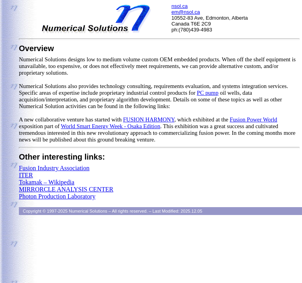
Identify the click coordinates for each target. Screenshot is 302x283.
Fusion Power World (253, 119)
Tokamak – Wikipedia (46, 182)
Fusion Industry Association (54, 168)
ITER (26, 175)
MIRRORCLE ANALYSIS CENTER (66, 189)
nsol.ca (179, 6)
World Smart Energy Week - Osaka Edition (110, 126)
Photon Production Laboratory (57, 196)
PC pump (208, 93)
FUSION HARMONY (148, 119)
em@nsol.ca (185, 12)
